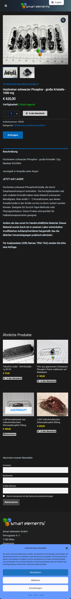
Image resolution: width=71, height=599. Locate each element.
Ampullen (21, 84)
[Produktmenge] (11, 114)
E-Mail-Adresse (9, 486)
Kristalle (31, 84)
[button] (66, 548)
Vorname (7, 465)
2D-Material (9, 84)
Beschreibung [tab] (10, 151)
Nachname (7, 475)
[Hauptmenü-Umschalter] (6, 6)
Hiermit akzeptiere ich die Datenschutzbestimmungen (28, 496)
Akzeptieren (35, 572)
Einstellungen (35, 588)
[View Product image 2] (27, 72)
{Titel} (30, 595)
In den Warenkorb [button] (14, 378)
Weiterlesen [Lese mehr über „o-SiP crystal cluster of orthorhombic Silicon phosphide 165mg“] (9, 434)
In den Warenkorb (36, 113)
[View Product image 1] (10, 72)
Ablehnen (35, 580)
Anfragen (13, 135)
